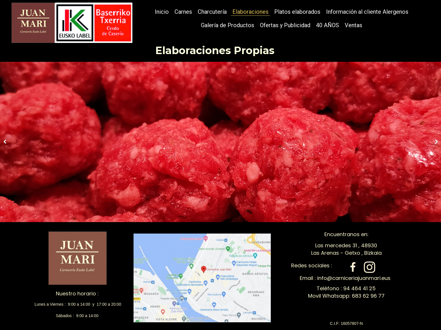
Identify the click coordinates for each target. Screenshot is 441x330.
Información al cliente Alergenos (367, 11)
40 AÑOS (327, 25)
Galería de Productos (227, 25)
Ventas (353, 25)
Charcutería (212, 11)
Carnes (183, 11)
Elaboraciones (250, 11)
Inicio (162, 11)
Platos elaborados (297, 11)
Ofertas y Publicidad (285, 25)
